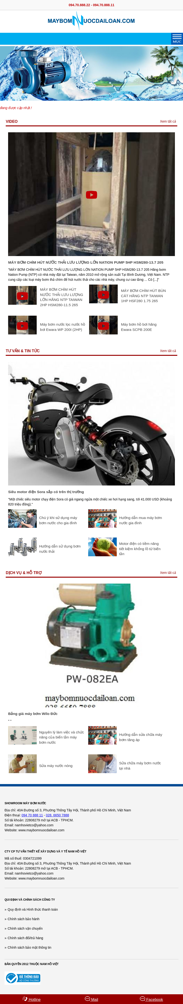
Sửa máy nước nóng (55, 766)
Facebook (151, 999)
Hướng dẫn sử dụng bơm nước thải (60, 548)
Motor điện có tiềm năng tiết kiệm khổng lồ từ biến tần (140, 549)
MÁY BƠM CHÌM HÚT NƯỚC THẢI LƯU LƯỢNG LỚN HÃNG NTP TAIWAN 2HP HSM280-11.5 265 (61, 297)
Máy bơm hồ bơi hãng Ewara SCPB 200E (139, 327)
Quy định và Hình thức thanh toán (33, 909)
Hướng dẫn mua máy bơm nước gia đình (140, 520)
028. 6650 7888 (57, 815)
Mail (91, 999)
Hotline (31, 999)
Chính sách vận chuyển (25, 928)
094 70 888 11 (32, 815)
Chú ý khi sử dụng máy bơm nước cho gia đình (58, 520)
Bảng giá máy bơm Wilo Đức (32, 714)
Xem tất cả (168, 121)
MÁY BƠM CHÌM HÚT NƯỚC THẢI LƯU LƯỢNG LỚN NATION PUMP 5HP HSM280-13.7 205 (85, 262)
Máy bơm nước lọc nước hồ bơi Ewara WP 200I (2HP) (62, 327)
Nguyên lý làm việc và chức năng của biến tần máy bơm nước (61, 737)
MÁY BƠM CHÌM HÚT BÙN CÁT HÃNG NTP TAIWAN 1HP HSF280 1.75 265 (143, 296)
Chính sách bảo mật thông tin (29, 947)
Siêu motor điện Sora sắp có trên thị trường (46, 492)
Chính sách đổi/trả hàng (25, 938)
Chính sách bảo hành (23, 919)
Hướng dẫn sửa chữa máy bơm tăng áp (140, 737)
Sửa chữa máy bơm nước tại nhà (140, 765)
